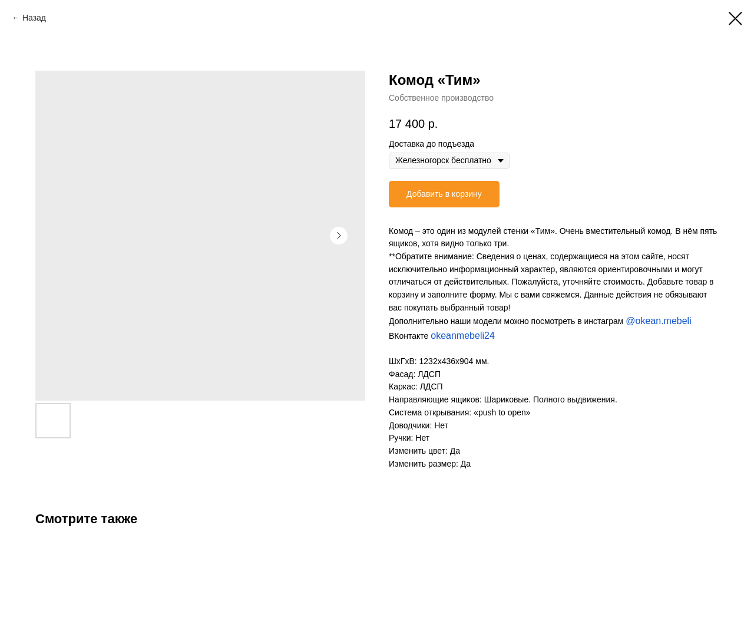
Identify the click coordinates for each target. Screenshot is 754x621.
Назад (34, 17)
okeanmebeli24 (463, 336)
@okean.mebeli (658, 321)
